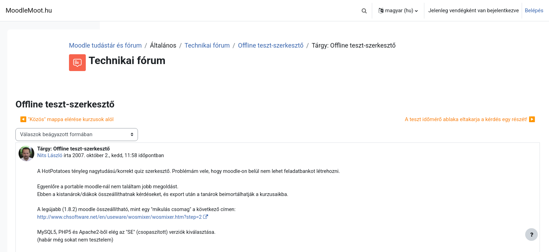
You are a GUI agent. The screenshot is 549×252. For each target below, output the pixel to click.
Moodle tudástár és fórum (191, 45)
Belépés (534, 10)
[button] (364, 10)
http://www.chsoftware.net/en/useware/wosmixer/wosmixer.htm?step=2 (220, 229)
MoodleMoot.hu (29, 10)
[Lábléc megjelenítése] (531, 234)
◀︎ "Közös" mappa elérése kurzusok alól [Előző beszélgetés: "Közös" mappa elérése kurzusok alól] (164, 129)
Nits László (148, 165)
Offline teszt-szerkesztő (357, 45)
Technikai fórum (293, 45)
